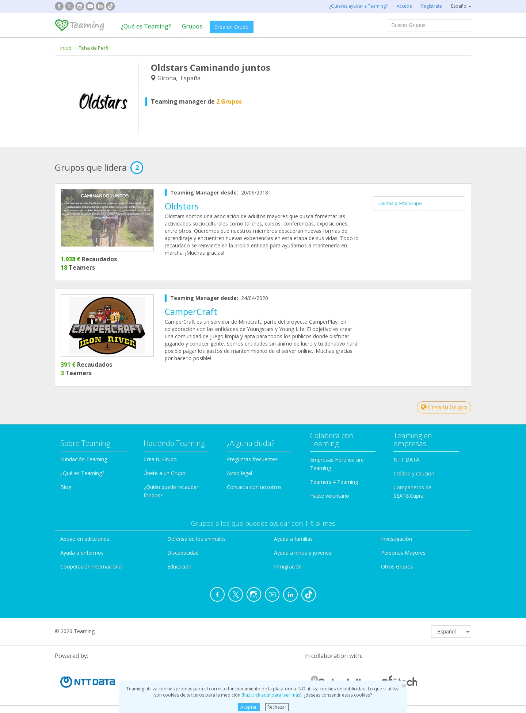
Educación (179, 566)
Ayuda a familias (293, 538)
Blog (65, 486)
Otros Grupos (397, 566)
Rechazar (276, 707)
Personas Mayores (403, 552)
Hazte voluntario (329, 495)
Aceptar (248, 707)
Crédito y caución (413, 473)
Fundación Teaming (83, 459)
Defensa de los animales (196, 538)
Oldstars (182, 206)
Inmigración (288, 566)
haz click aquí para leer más (271, 695)
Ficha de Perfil (94, 48)
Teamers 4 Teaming (334, 481)
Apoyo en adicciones (84, 538)
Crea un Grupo (231, 26)
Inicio (66, 48)
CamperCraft (191, 311)
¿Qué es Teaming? (146, 26)
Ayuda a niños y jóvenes (302, 552)
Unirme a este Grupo (400, 203)
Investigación (396, 538)
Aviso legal (239, 473)
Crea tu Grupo (444, 407)
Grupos (192, 26)
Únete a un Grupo (165, 473)
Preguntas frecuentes (252, 459)
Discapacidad (183, 552)
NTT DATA (406, 459)
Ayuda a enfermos (82, 552)
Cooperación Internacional (91, 566)
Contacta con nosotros (254, 486)
